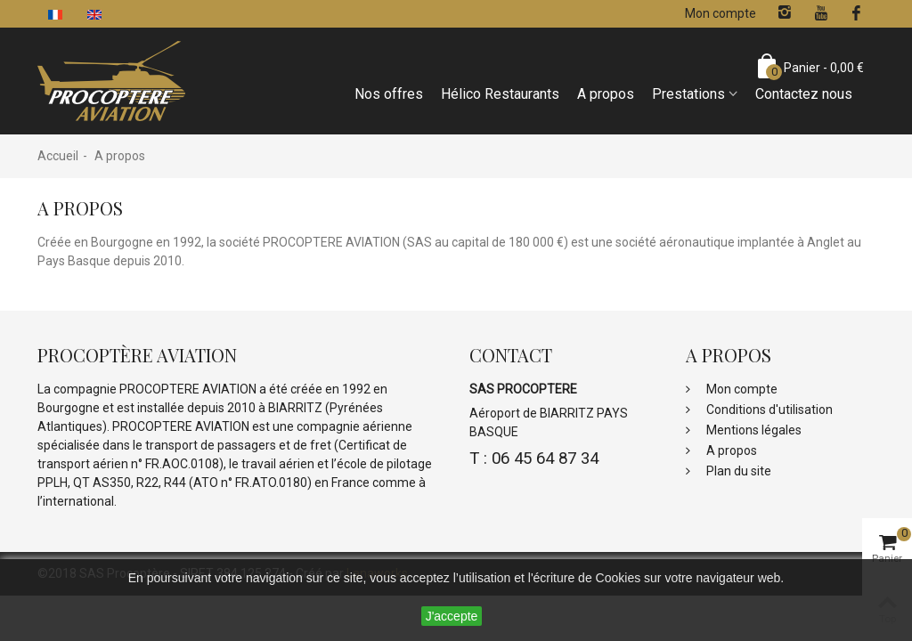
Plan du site (737, 471)
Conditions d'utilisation (768, 409)
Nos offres (388, 93)
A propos (605, 93)
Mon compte (741, 389)
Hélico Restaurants (500, 93)
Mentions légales (753, 430)
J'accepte (452, 616)
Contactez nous (803, 93)
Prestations (688, 93)
